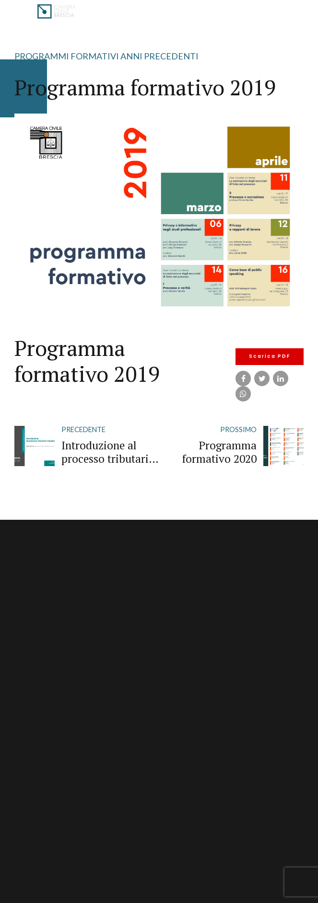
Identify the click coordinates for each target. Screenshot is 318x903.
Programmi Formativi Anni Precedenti (106, 56)
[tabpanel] (159, 216)
